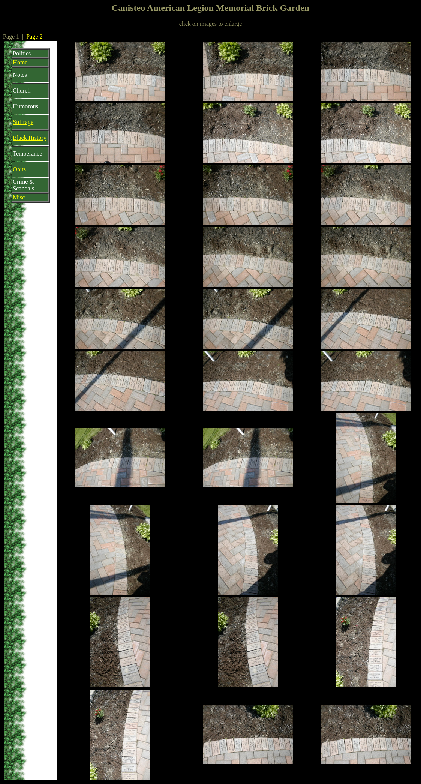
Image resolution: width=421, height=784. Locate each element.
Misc (19, 197)
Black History (29, 138)
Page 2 (34, 36)
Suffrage (23, 122)
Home (20, 62)
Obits (19, 169)
